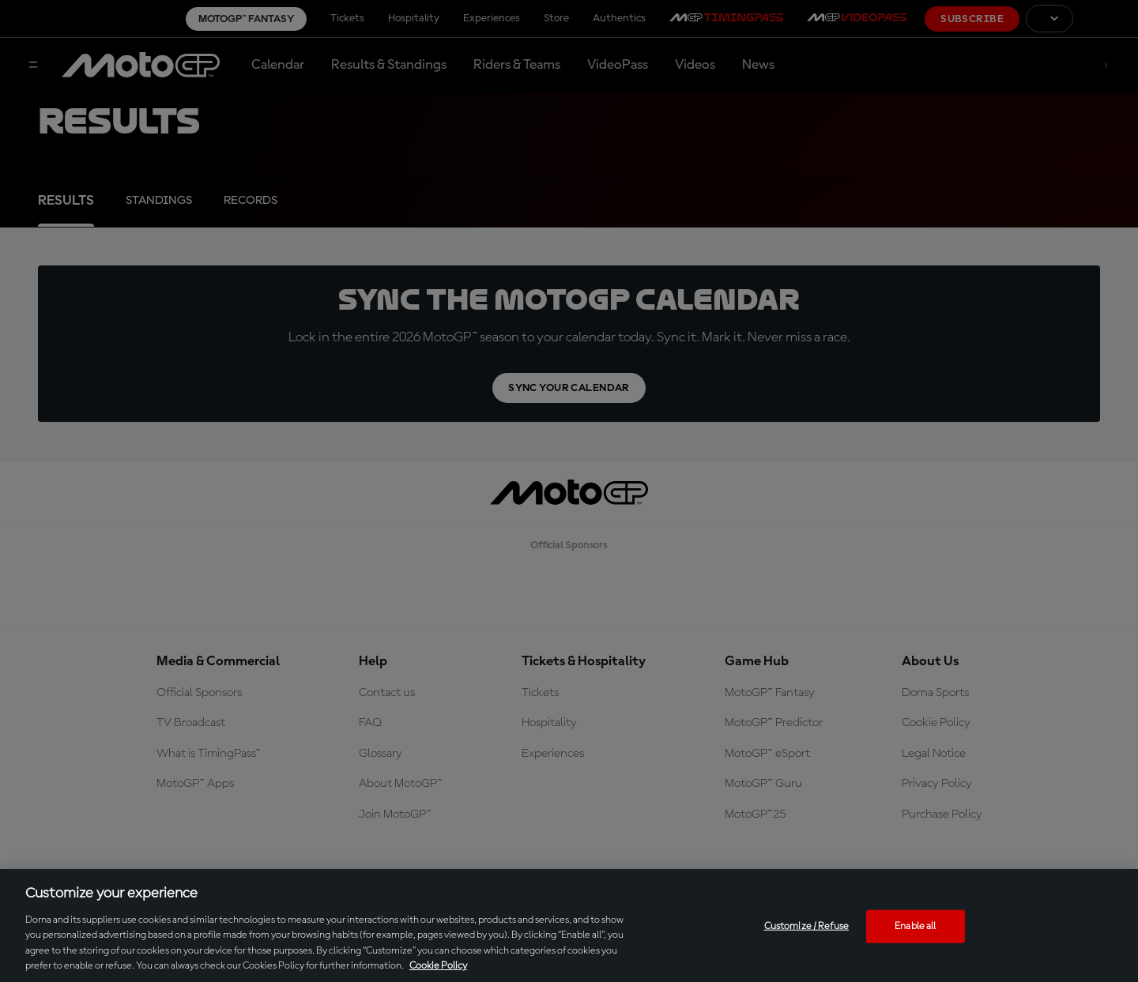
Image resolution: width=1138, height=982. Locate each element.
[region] (569, 925)
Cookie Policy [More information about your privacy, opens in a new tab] (438, 966)
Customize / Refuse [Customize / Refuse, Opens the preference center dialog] (806, 926)
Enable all (915, 926)
